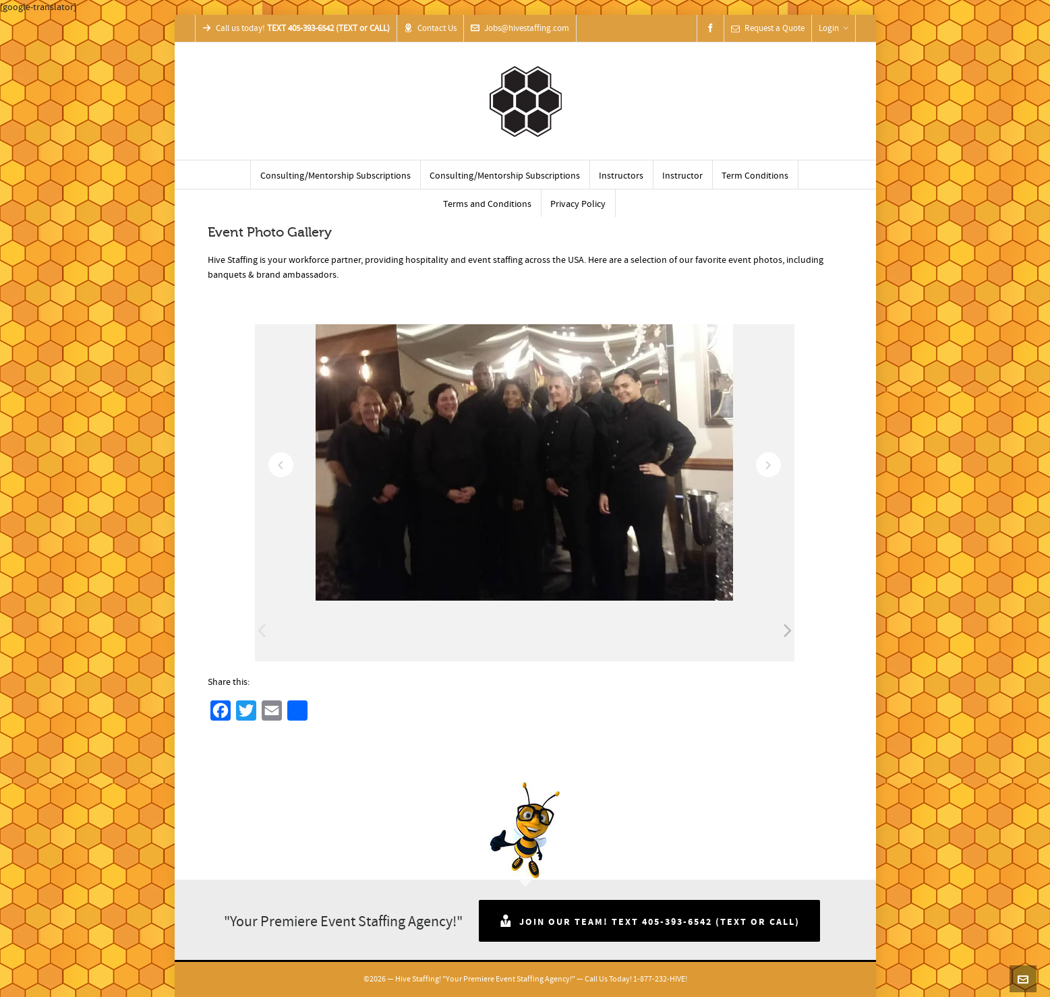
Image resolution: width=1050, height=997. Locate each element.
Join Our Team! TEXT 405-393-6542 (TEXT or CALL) (649, 921)
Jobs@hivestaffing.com (520, 28)
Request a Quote (768, 28)
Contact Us (430, 28)
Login (833, 28)
